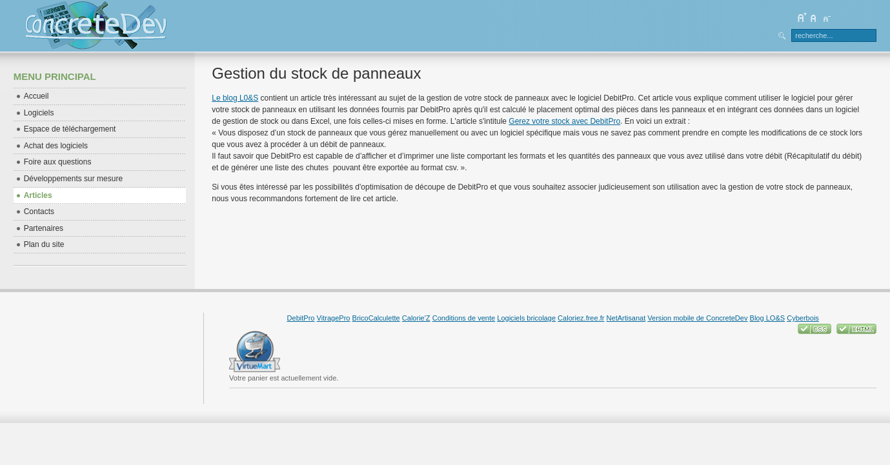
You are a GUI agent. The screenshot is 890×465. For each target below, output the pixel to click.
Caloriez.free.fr (581, 318)
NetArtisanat (626, 318)
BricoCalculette (376, 318)
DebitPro (301, 318)
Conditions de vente (464, 318)
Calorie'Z (416, 318)
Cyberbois (803, 318)
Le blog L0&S (235, 98)
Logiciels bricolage (526, 318)
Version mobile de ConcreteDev (697, 318)
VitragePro (333, 318)
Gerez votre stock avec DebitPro (564, 121)
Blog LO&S (767, 318)
